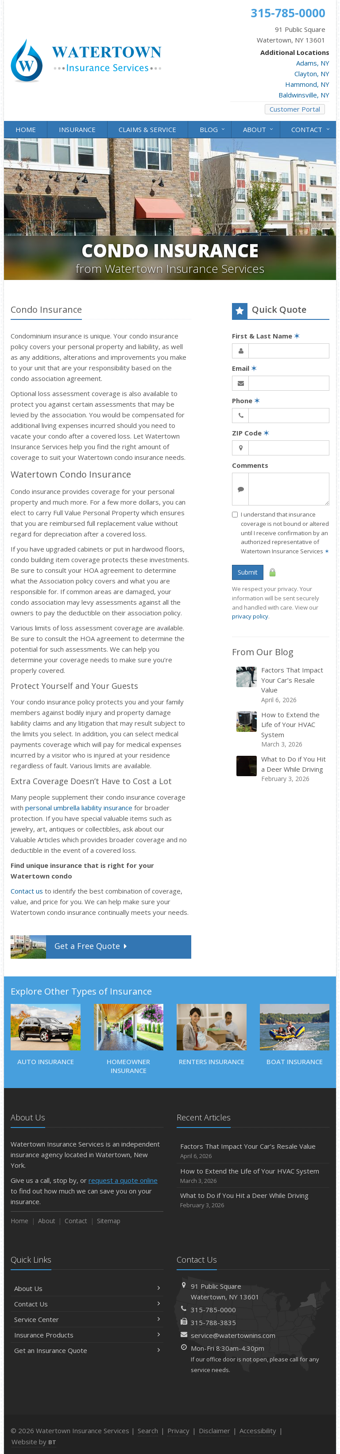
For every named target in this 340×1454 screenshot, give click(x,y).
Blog (213, 129)
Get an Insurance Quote (87, 1350)
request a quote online (123, 1180)
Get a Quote (70, 947)
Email (244, 368)
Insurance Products (87, 1334)
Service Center (87, 1319)
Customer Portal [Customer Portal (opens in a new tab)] (295, 109)
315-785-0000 (213, 1309)
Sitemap (108, 1221)
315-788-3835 (213, 1322)
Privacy (178, 1430)
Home (25, 129)
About (258, 129)
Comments (250, 465)
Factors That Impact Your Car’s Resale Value (281, 684)
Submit (248, 572)
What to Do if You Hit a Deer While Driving (281, 768)
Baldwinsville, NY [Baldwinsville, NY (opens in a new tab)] (303, 94)
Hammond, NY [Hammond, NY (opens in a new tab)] (307, 84)
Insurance (77, 129)
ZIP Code (250, 432)
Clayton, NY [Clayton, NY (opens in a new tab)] (311, 73)
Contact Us (87, 1303)
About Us (87, 1288)
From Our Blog (263, 652)
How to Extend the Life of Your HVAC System (281, 729)
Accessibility (258, 1430)
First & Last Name (266, 335)
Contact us (27, 890)
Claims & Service (147, 129)
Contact (311, 129)
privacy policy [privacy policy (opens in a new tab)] (250, 616)
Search (148, 1430)
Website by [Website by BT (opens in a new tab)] (34, 1441)
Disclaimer (214, 1430)
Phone (246, 400)
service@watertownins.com (233, 1335)
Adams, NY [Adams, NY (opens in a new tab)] (312, 62)
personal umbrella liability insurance (78, 807)
